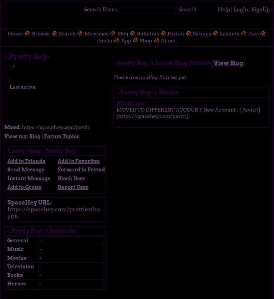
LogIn (241, 9)
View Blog (228, 63)
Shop (146, 40)
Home (15, 33)
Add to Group (24, 187)
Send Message (26, 169)
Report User (73, 187)
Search (188, 9)
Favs (253, 33)
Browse (41, 33)
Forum (176, 33)
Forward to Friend (81, 169)
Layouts (229, 33)
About (168, 40)
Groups (202, 33)
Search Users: (101, 9)
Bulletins (148, 33)
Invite (105, 40)
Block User (72, 178)
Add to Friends (26, 161)
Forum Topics (61, 136)
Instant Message (28, 178)
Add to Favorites (79, 161)
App (126, 40)
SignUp (261, 9)
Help (224, 9)
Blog (122, 33)
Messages (97, 33)
